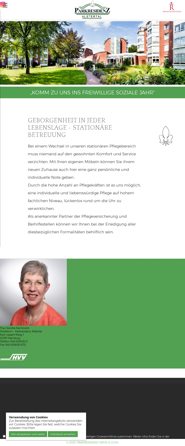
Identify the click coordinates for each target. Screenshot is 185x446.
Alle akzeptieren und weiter (28, 434)
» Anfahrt (14, 348)
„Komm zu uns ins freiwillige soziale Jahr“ (92, 92)
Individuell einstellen (63, 434)
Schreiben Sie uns (11, 367)
